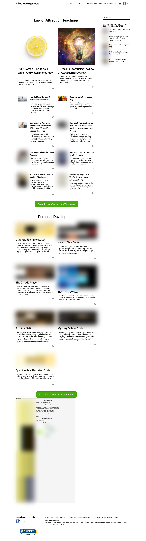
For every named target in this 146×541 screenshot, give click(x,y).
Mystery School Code (70, 328)
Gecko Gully (55, 448)
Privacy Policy (50, 445)
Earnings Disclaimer (83, 445)
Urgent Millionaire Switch (30, 239)
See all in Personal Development (56, 394)
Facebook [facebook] (21, 449)
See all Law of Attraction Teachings (56, 204)
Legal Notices (60, 445)
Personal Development (107, 4)
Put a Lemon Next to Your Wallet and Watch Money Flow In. (35, 73)
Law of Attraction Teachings (87, 4)
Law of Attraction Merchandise (102, 445)
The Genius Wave (68, 292)
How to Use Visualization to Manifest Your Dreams (119, 60)
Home (72, 4)
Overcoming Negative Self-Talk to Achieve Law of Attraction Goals (80, 177)
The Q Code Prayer (27, 282)
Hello (116, 445)
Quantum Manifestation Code (33, 370)
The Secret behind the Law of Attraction (119, 31)
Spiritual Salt (23, 328)
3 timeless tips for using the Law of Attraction (119, 53)
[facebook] (124, 3)
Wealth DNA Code (68, 242)
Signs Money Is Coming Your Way (119, 46)
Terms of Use (71, 445)
